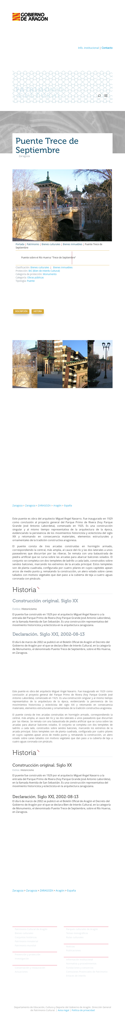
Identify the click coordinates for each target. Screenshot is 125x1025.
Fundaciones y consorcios (79, 968)
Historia (37, 311)
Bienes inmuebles (72, 244)
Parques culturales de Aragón (82, 929)
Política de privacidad (83, 1010)
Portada (20, 244)
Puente (31, 281)
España (68, 506)
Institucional (70, 955)
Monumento (50, 274)
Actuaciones (21, 972)
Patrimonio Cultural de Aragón (31, 929)
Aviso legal (63, 1010)
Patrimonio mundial (25, 946)
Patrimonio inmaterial (26, 941)
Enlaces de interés (76, 976)
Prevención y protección (27, 955)
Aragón (57, 506)
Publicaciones (73, 951)
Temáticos (69, 925)
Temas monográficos (77, 933)
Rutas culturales (75, 937)
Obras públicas (35, 278)
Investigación (22, 959)
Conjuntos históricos (26, 937)
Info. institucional (88, 48)
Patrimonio (33, 244)
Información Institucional (79, 960)
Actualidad (69, 942)
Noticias (70, 947)
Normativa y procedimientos (81, 964)
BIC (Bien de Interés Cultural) (44, 271)
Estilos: (17, 609)
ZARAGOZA (44, 506)
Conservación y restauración (30, 968)
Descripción (21, 311)
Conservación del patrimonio (27, 963)
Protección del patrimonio (26, 950)
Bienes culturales (51, 244)
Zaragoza (17, 506)
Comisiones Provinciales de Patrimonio (86, 972)
